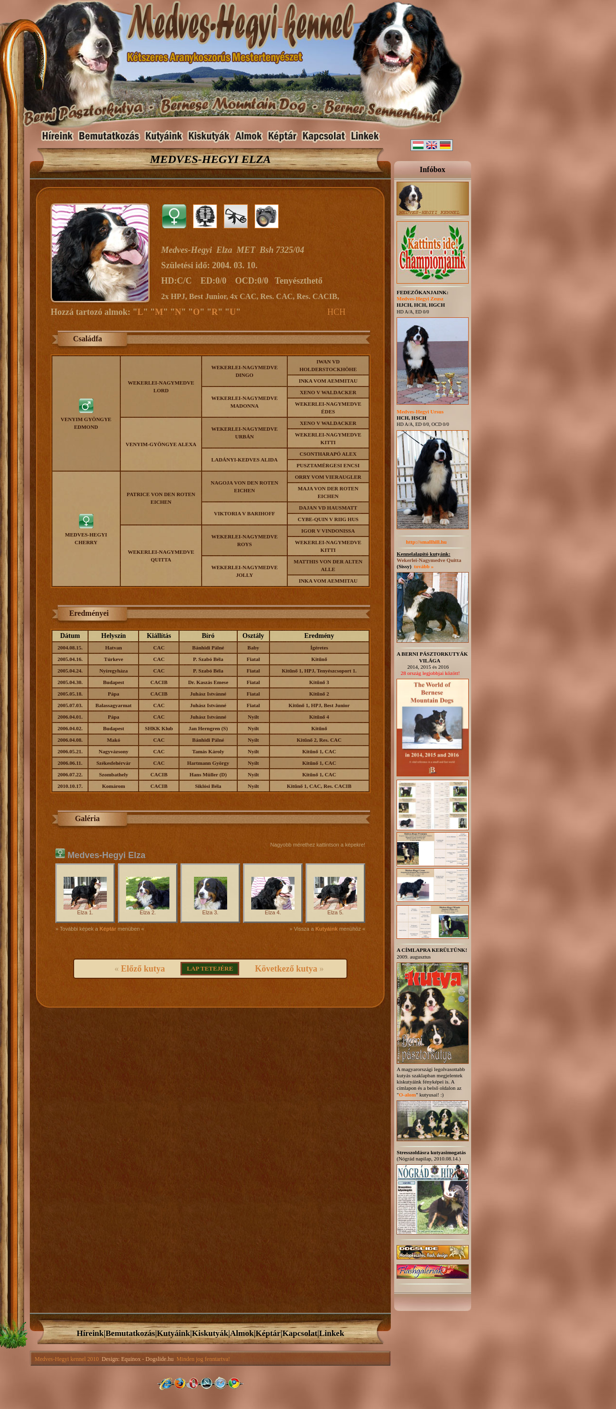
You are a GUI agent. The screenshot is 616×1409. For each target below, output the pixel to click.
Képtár (268, 1333)
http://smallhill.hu (422, 542)
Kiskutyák (210, 1333)
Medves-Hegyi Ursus (420, 411)
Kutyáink (173, 1333)
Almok (242, 1333)
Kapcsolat (300, 1333)
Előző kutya (143, 968)
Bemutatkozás (130, 1333)
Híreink (90, 1333)
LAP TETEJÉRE (210, 968)
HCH (336, 312)
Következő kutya (286, 968)
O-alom (407, 1094)
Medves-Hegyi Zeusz (420, 298)
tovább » (424, 566)
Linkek (331, 1333)
